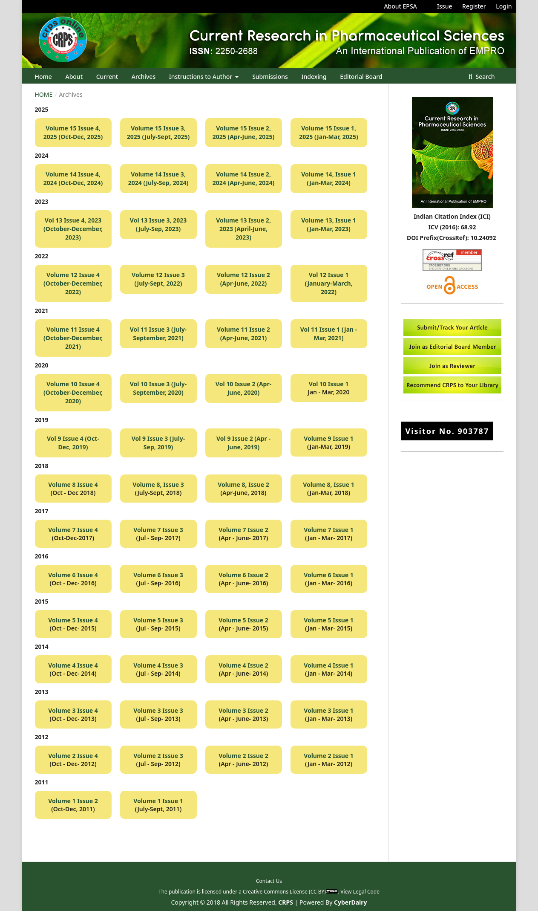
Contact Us (269, 881)
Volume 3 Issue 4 (73, 710)
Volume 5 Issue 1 (329, 620)
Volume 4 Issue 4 (73, 665)
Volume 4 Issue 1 (329, 665)
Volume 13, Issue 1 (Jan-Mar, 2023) (328, 224)
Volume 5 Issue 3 (158, 620)
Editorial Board (361, 76)
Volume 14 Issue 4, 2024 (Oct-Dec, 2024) (73, 178)
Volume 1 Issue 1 (158, 801)
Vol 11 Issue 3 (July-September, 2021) (158, 333)
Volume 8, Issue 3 (158, 484)
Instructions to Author (201, 76)
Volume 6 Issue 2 (243, 575)
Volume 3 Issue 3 (158, 710)
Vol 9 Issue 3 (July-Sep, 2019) (158, 442)
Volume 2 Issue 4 (73, 756)
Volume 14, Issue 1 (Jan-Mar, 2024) (328, 178)
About (74, 76)
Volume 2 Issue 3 (158, 756)
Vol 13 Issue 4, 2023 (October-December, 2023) (73, 228)
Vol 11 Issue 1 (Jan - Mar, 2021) (328, 333)
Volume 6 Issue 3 (158, 575)
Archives (143, 76)
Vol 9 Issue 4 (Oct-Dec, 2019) (73, 442)
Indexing (314, 76)
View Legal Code (360, 891)
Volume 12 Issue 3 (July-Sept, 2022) (158, 279)
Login (504, 6)
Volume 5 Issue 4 (73, 620)
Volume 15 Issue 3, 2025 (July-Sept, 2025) (158, 132)
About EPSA (400, 6)
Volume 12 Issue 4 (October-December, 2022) (73, 283)
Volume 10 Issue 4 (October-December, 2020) (73, 392)
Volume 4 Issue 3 (158, 665)
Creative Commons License (275, 891)
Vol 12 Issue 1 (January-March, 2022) (328, 283)
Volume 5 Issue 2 (243, 620)
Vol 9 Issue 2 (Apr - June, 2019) (243, 442)
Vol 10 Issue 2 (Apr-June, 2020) (243, 388)
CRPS (285, 902)
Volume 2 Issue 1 (329, 756)
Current (107, 76)
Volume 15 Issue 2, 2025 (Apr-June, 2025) (243, 132)
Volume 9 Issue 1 (329, 438)
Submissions (270, 76)
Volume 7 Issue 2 (243, 530)
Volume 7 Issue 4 (73, 530)
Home (43, 76)
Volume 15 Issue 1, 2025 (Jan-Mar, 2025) (328, 132)
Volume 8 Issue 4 (73, 484)
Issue (444, 6)
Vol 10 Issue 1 (329, 384)
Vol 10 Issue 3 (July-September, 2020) (158, 388)
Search (484, 76)
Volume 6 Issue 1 (329, 575)
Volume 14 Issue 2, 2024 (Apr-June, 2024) (243, 178)
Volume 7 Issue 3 (158, 530)
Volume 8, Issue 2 (243, 484)
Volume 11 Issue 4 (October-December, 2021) (73, 337)
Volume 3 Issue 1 (329, 710)
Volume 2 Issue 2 (243, 756)
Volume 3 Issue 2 (243, 710)
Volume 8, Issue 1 (328, 484)
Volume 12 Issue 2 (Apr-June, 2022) (243, 279)
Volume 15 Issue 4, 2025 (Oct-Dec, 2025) (73, 132)
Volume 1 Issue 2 (73, 801)
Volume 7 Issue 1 (329, 530)
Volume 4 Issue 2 (243, 665)
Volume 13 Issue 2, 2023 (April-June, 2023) (243, 228)
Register (474, 6)
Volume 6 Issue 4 (73, 575)
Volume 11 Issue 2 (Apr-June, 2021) (243, 333)
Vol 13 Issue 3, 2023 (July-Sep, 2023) (158, 224)
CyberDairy (350, 902)
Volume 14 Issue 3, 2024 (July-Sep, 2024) (158, 178)
